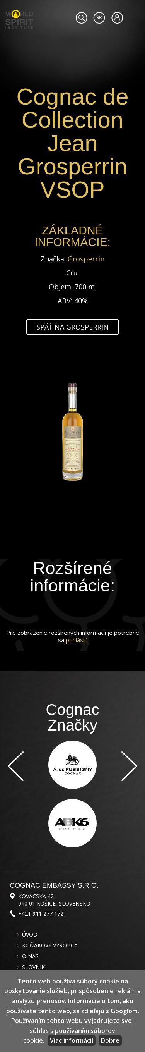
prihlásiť (76, 640)
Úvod (30, 935)
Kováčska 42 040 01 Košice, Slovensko (54, 899)
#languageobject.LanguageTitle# (99, 18)
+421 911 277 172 (40, 913)
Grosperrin (86, 258)
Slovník (33, 967)
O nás (30, 956)
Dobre (110, 1040)
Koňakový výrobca (50, 945)
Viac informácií (71, 1040)
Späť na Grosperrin (72, 327)
